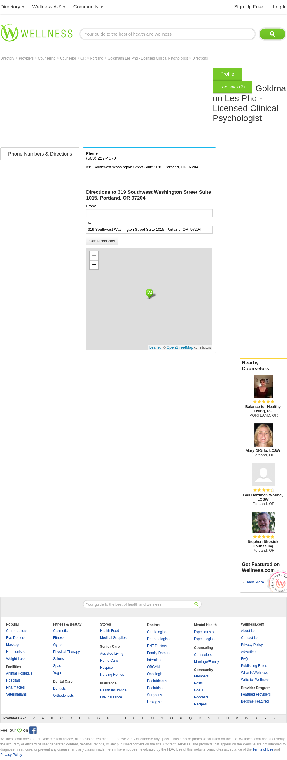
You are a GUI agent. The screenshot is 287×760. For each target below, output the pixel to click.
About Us (248, 631)
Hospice (106, 667)
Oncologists (156, 674)
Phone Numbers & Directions (40, 154)
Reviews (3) (232, 86)
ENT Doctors (157, 646)
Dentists (59, 688)
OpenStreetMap (180, 347)
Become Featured (255, 701)
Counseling (47, 58)
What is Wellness (254, 673)
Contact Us (249, 638)
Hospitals (13, 680)
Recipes (200, 704)
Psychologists (204, 639)
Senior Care (110, 646)
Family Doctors (158, 653)
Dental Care (63, 681)
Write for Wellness (255, 680)
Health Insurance (113, 690)
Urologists (154, 702)
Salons (58, 659)
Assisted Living (111, 653)
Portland (97, 58)
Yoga (57, 673)
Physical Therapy (66, 652)
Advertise (248, 652)
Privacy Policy (252, 645)
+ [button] (94, 255)
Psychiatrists (204, 632)
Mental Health (205, 625)
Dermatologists (158, 639)
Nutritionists (15, 652)
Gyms (57, 645)
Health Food (109, 631)
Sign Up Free (248, 7)
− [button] (94, 265)
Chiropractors (16, 631)
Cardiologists (157, 632)
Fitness (58, 638)
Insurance (108, 683)
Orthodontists (63, 695)
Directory (10, 7)
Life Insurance (111, 697)
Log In (280, 7)
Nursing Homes (112, 674)
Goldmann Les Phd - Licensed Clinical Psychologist (148, 58)
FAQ (244, 659)
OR (83, 58)
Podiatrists (155, 688)
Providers (26, 58)
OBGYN (153, 667)
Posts (198, 683)
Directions (200, 58)
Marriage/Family (206, 662)
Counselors (203, 655)
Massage (13, 645)
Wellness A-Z (47, 7)
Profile (227, 74)
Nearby (264, 366)
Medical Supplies (113, 638)
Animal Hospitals (19, 673)
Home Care (109, 660)
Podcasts (201, 697)
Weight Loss (15, 659)
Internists (154, 660)
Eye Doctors (15, 638)
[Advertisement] (100, 105)
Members (201, 676)
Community (86, 7)
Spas (57, 666)
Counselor (68, 58)
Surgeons (154, 695)
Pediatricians (157, 681)
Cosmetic (60, 631)
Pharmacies (15, 687)
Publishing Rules (254, 666)
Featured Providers (256, 694)
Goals (198, 690)
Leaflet (155, 347)
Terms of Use (263, 749)
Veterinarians (16, 694)
